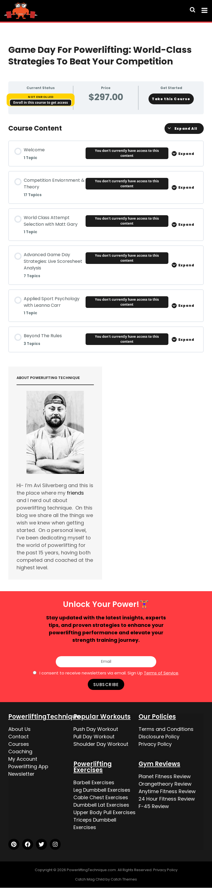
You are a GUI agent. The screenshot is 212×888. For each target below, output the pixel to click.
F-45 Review (154, 806)
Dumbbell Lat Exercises (101, 804)
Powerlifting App (28, 766)
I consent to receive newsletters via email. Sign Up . (109, 673)
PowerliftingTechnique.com (91, 870)
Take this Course (171, 99)
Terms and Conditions (166, 729)
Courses (18, 744)
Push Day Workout (95, 729)
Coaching (20, 751)
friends (75, 492)
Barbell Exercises (93, 782)
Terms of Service (161, 673)
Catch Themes (124, 879)
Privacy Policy (155, 744)
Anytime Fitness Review (167, 791)
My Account (22, 758)
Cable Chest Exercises (100, 797)
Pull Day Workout (94, 736)
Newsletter (21, 773)
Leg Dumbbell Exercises (101, 789)
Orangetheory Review (165, 783)
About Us (19, 729)
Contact (18, 736)
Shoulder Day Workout (100, 744)
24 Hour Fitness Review (167, 798)
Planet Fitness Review (165, 776)
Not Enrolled (40, 97)
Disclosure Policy (159, 736)
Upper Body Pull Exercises (104, 812)
